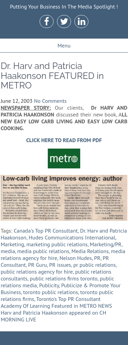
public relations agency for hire (37, 271)
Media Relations (90, 251)
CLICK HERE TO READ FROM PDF (64, 140)
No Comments (50, 100)
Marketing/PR (106, 244)
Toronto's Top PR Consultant (68, 298)
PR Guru (37, 264)
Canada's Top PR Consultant (46, 230)
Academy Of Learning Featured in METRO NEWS (56, 305)
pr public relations (94, 264)
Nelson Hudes (75, 257)
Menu (63, 45)
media (8, 251)
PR (97, 257)
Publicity (49, 285)
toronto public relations (50, 292)
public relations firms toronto (64, 278)
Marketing (12, 244)
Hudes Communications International (72, 237)
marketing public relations (56, 244)
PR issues (60, 264)
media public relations (43, 251)
